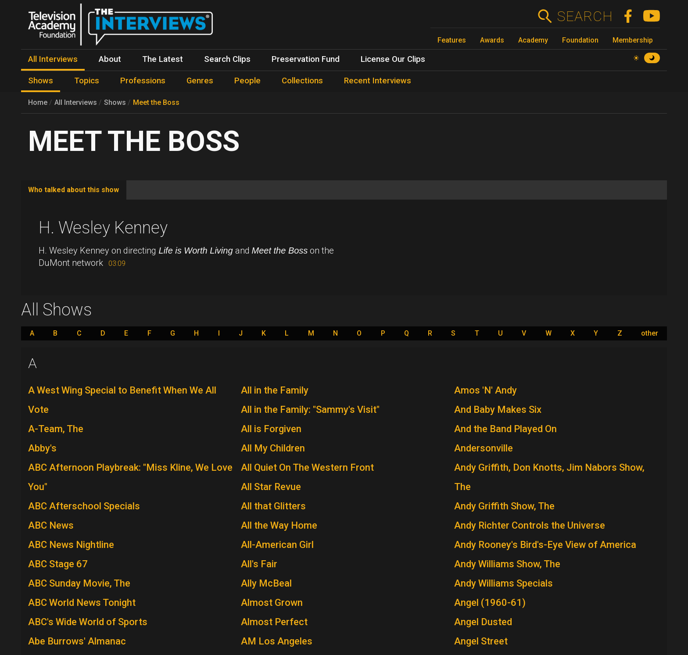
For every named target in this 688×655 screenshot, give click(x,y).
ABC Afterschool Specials (84, 506)
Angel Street (481, 641)
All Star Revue (271, 486)
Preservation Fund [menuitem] (306, 59)
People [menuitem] (247, 81)
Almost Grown (272, 602)
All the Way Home (279, 525)
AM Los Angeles (276, 641)
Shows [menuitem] (40, 81)
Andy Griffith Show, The (504, 506)
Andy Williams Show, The (507, 563)
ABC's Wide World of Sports (87, 621)
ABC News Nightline (71, 544)
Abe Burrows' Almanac (77, 641)
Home (37, 102)
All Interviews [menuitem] (53, 59)
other (649, 333)
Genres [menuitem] (199, 81)
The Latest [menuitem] (162, 59)
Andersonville (483, 448)
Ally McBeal (266, 583)
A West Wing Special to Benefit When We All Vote (122, 400)
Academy (533, 40)
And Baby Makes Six (497, 409)
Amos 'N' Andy (485, 390)
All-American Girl (277, 544)
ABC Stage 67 (58, 563)
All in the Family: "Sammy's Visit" (310, 409)
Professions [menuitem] (142, 81)
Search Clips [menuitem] (227, 59)
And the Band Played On (505, 428)
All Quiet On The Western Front (307, 467)
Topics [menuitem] (86, 81)
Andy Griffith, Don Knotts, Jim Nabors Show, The (549, 477)
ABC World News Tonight (82, 602)
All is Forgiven (271, 428)
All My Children (273, 448)
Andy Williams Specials (503, 583)
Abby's (42, 448)
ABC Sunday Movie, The (79, 583)
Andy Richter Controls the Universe (529, 525)
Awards (492, 40)
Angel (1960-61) (490, 602)
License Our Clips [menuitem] (393, 59)
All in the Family (274, 390)
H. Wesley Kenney (103, 227)
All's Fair (259, 563)
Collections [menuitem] (302, 81)
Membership (633, 40)
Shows (115, 102)
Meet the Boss (156, 102)
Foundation (580, 40)
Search (585, 16)
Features (451, 40)
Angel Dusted (483, 621)
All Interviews (75, 102)
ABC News (51, 525)
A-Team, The (55, 428)
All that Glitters (273, 506)
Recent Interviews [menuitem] (377, 81)
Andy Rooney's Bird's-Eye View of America (545, 544)
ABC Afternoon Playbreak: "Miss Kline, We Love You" (130, 477)
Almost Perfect (274, 621)
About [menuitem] (110, 59)
